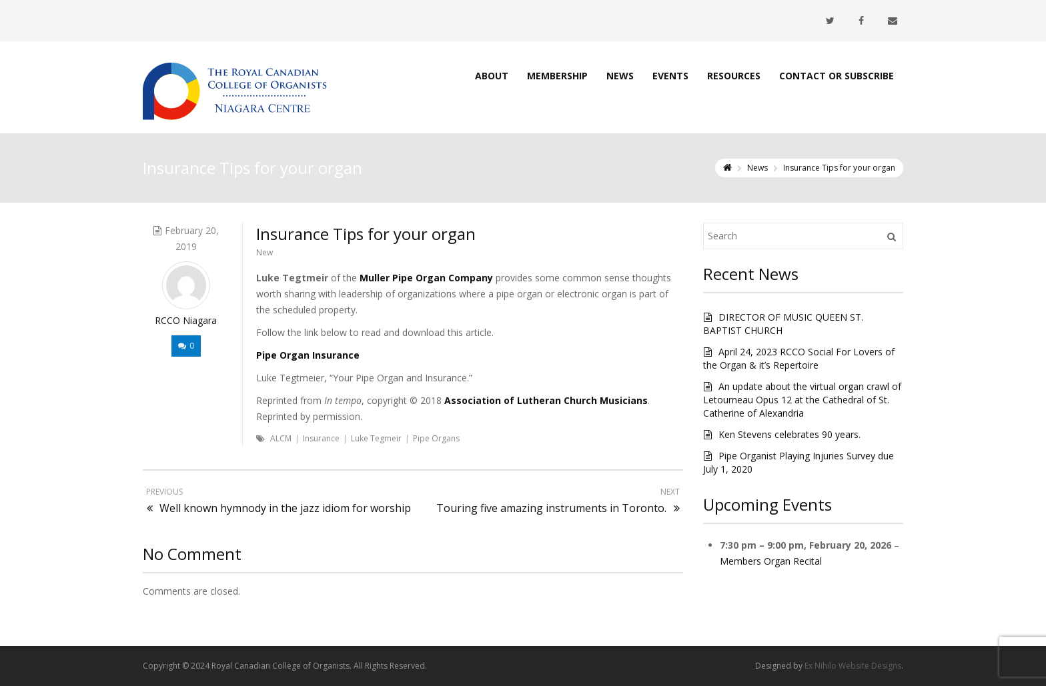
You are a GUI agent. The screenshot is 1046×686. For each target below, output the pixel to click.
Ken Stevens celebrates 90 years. (789, 434)
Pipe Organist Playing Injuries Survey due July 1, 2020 (798, 462)
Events (670, 75)
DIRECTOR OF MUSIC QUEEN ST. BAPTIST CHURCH (783, 324)
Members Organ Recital (771, 561)
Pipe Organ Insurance (308, 355)
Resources (733, 75)
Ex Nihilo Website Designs (853, 665)
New (264, 252)
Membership (557, 75)
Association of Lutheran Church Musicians (546, 400)
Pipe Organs (436, 438)
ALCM (281, 438)
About (491, 75)
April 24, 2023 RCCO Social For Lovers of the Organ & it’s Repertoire (799, 358)
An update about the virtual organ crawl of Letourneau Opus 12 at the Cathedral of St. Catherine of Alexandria (802, 399)
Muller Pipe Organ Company (426, 277)
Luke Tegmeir (376, 438)
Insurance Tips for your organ (366, 234)
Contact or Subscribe (836, 75)
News (620, 75)
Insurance (321, 438)
